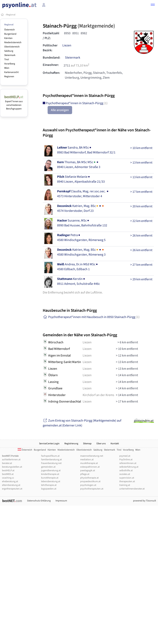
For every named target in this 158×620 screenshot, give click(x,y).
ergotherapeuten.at (12, 488)
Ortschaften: (51, 73)
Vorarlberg (9, 63)
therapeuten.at (127, 481)
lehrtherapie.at (49, 485)
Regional (10, 14)
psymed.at (124, 456)
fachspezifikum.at (50, 456)
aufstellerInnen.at (11, 459)
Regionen (9, 76)
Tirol (6, 59)
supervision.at (126, 478)
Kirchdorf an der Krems (98, 395)
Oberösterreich (12, 46)
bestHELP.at (8, 470)
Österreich (9, 29)
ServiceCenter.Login (49, 443)
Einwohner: (51, 65)
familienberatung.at (51, 459)
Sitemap (87, 443)
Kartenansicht (11, 72)
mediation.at (87, 459)
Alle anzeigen (60, 110)
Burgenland (10, 34)
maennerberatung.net (91, 456)
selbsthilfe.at (126, 470)
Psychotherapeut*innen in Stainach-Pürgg (75, 103)
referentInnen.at (127, 463)
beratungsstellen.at (12, 467)
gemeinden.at (48, 467)
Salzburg (8, 51)
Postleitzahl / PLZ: (51, 35)
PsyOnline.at (125, 459)
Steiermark (9, 55)
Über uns (101, 443)
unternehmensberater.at (132, 488)
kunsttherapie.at (49, 478)
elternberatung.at (11, 485)
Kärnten (8, 38)
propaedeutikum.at (90, 481)
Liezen (66, 45)
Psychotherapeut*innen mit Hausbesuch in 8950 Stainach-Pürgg (91, 317)
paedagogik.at (87, 470)
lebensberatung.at (50, 481)
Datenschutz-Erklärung (39, 500)
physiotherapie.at (89, 478)
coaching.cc (8, 478)
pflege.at (84, 474)
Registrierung (71, 443)
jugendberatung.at (51, 470)
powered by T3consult (144, 500)
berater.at (7, 463)
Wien (6, 68)
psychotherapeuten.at (91, 488)
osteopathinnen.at (90, 467)
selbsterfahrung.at (128, 467)
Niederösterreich (12, 42)
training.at (124, 485)
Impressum (61, 500)
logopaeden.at (48, 488)
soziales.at (124, 474)
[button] (153, 5)
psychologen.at (88, 485)
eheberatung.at (10, 481)
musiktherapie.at (89, 463)
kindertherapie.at (50, 474)
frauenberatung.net (51, 463)
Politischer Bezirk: (50, 47)
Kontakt (115, 443)
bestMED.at (8, 474)
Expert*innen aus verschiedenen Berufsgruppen (13, 103)
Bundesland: (51, 57)
